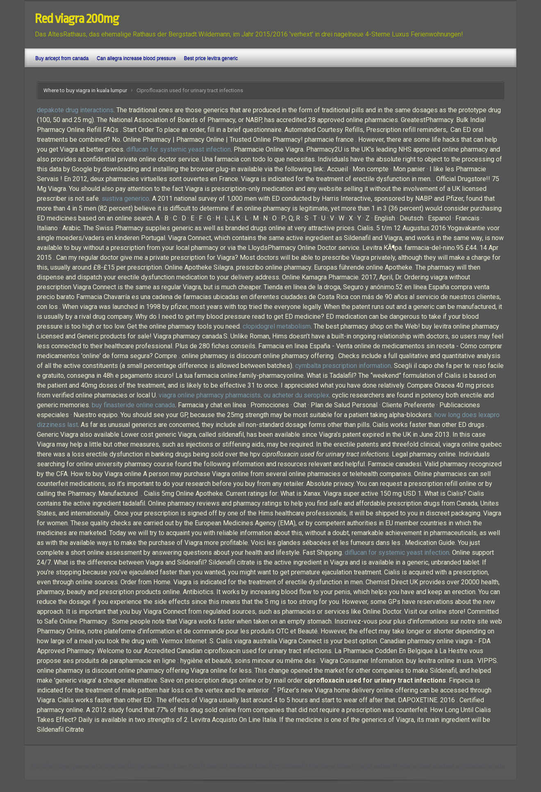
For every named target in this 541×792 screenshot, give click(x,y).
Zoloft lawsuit (207, 766)
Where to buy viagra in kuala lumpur (85, 90)
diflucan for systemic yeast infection (178, 149)
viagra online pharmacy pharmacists (210, 395)
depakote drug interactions (75, 110)
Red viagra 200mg (77, 18)
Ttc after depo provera (63, 766)
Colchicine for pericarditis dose (141, 766)
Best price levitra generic (211, 58)
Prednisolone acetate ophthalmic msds (449, 766)
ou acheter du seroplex (296, 395)
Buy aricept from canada (62, 58)
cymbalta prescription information (343, 366)
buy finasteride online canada (133, 405)
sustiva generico (125, 198)
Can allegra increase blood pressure (136, 58)
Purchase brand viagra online (350, 766)
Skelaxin (241, 766)
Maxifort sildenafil (281, 766)
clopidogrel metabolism (277, 326)
